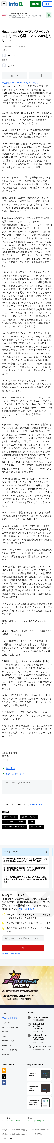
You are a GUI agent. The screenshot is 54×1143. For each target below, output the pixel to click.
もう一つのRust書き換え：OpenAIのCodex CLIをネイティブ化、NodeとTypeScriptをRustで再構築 (25, 879)
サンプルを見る (26, 909)
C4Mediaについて (9, 1050)
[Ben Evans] (4, 56)
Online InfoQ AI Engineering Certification (40, 1037)
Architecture (36, 804)
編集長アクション (15, 773)
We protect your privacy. (11, 953)
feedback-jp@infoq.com (11, 1121)
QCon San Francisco (42, 1046)
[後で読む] (40, 75)
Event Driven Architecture (14, 827)
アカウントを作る (9, 1018)
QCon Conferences (10, 1027)
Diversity (5, 1054)
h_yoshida (11, 65)
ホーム (5, 1013)
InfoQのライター (9, 1041)
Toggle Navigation (4, 3)
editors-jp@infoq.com (36, 1121)
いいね (16, 76)
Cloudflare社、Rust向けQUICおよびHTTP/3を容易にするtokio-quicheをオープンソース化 (25, 860)
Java (31, 822)
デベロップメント (9, 817)
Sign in (47, 4)
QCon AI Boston (40, 1017)
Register (35, 4)
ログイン (6, 1022)
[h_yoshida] (4, 65)
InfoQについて (8, 1045)
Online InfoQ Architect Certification (39, 1026)
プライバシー (7, 1139)
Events (5, 1032)
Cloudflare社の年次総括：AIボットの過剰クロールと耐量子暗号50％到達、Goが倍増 (25, 869)
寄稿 (4, 1036)
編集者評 (10, 768)
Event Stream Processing (13, 822)
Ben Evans (11, 56)
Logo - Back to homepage (16, 3)
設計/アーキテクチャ (28, 817)
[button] (23, 948)
